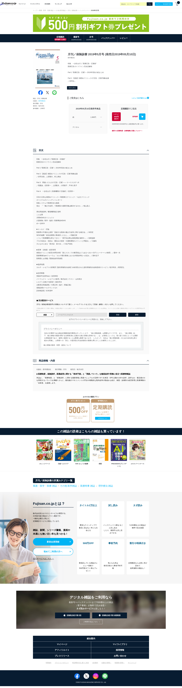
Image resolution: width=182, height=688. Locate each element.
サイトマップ (132, 664)
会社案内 (95, 664)
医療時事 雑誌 (87, 486)
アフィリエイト (62, 652)
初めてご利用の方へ (51, 551)
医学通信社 (42, 101)
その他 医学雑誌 (60, 10)
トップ (35, 10)
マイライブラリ (35, 4)
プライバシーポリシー (62, 664)
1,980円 (93, 117)
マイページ (22, 4)
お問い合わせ (120, 658)
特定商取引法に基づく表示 (80, 664)
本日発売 (47, 4)
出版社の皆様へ (106, 664)
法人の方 (69, 4)
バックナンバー (84, 10)
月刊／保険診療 (72, 10)
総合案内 (91, 640)
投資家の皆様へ (119, 664)
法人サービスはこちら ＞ (43, 558)
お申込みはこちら (102, 418)
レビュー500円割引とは (138, 98)
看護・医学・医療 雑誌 (46, 10)
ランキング (58, 4)
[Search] (150, 4)
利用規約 (48, 664)
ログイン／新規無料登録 (163, 4)
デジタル (76, 127)
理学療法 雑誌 (105, 486)
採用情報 (120, 652)
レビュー (124, 38)
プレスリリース (62, 658)
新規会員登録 (53, 541)
